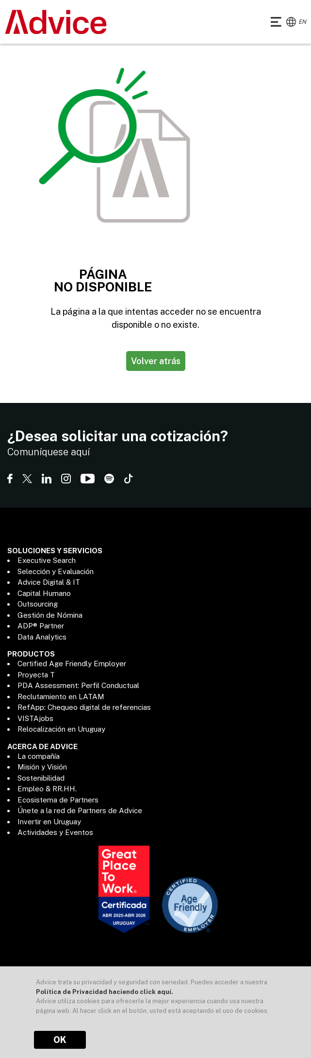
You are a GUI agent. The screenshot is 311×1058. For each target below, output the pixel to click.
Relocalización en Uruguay (61, 729)
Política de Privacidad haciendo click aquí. (104, 991)
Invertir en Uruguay (49, 822)
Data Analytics (41, 637)
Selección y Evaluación (55, 571)
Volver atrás (155, 361)
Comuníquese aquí (48, 452)
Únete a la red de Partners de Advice (79, 810)
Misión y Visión (42, 767)
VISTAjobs (35, 718)
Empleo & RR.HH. (47, 789)
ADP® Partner (40, 626)
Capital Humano (44, 593)
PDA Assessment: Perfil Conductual (78, 685)
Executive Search (46, 560)
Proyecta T (36, 675)
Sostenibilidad (41, 778)
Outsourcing (37, 604)
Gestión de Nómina (49, 615)
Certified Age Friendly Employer (71, 663)
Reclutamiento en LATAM (60, 696)
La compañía (38, 756)
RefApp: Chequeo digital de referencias (84, 707)
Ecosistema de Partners (57, 800)
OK (59, 1040)
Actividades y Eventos (55, 832)
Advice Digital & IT (48, 582)
